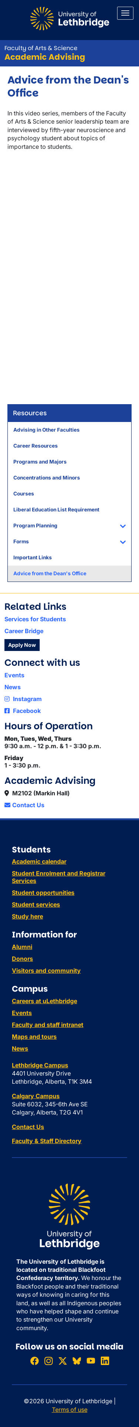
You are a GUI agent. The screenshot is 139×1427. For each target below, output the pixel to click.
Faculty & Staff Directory (47, 1141)
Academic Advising (44, 57)
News (12, 687)
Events (14, 675)
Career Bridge (23, 631)
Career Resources (35, 446)
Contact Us (24, 805)
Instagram (23, 699)
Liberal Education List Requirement (56, 510)
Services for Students (35, 619)
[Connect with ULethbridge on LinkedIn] (105, 1361)
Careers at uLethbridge (44, 1001)
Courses (23, 494)
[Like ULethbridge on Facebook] (34, 1361)
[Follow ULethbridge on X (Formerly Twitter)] (63, 1361)
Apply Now (22, 645)
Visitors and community (46, 970)
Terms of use (69, 1409)
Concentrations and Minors (46, 478)
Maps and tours (34, 1036)
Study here (27, 916)
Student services (36, 904)
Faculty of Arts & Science (40, 48)
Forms (21, 541)
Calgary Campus (36, 1096)
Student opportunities (43, 892)
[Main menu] (125, 13)
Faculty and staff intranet (47, 1024)
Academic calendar (39, 861)
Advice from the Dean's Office (49, 573)
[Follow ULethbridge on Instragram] (48, 1361)
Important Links (32, 557)
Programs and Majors (40, 462)
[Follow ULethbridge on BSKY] (77, 1361)
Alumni (22, 946)
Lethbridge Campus (40, 1065)
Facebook (22, 710)
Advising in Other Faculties (46, 430)
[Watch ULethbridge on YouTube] (91, 1361)
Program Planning (35, 525)
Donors (22, 958)
